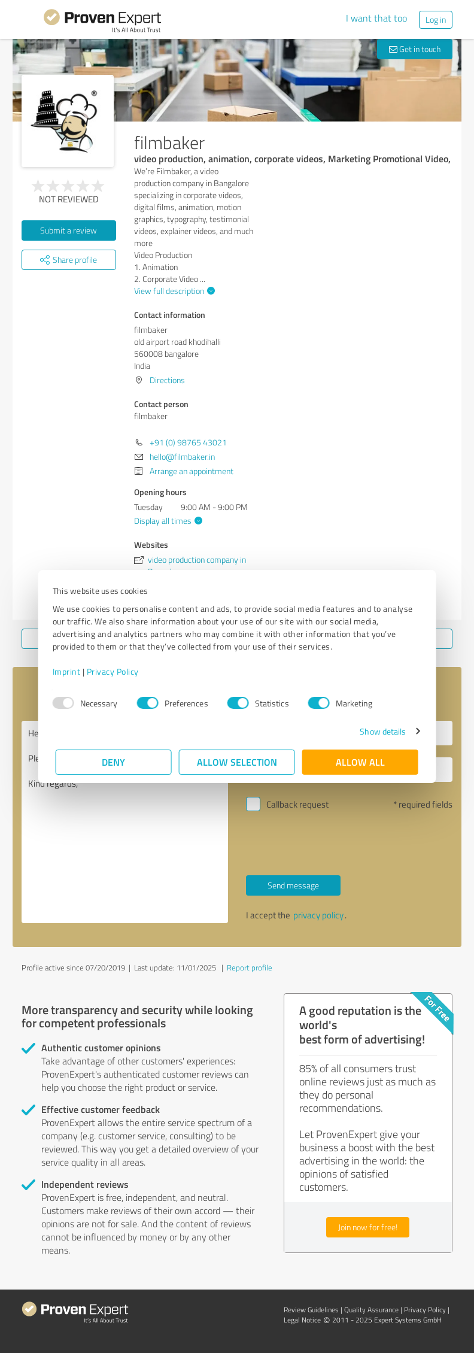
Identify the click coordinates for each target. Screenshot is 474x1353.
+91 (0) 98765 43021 (188, 442)
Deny (114, 762)
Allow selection (237, 762)
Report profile (249, 967)
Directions (167, 380)
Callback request (297, 804)
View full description (173, 290)
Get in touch (414, 48)
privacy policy (318, 915)
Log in (436, 19)
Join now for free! (367, 1227)
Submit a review (68, 230)
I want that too (376, 18)
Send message (293, 885)
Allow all (360, 762)
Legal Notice (302, 1320)
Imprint (70, 671)
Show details (380, 731)
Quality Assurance (371, 1310)
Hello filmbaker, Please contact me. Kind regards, (125, 822)
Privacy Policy (116, 671)
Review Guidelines (311, 1310)
